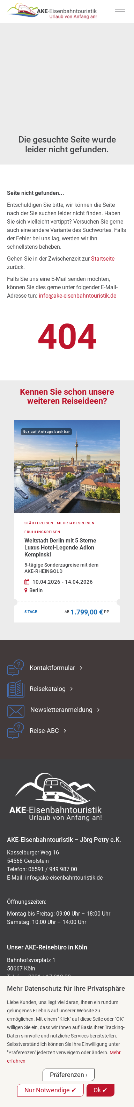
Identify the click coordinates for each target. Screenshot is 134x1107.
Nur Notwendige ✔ (50, 1090)
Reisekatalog (48, 689)
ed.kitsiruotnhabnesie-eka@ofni (64, 877)
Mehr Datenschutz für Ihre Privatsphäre (66, 988)
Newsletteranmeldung (61, 710)
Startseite (102, 258)
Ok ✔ (100, 1090)
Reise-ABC (44, 731)
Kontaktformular (52, 668)
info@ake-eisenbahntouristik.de (77, 295)
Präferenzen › (68, 1074)
